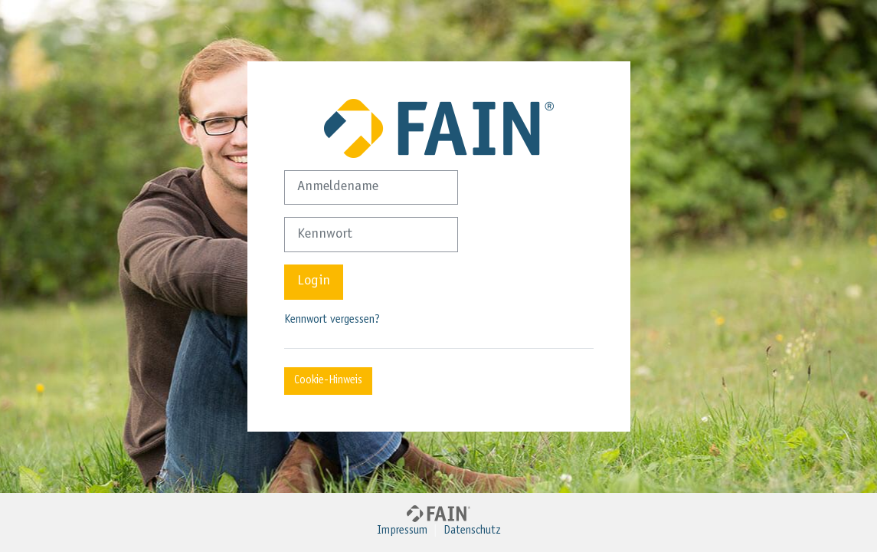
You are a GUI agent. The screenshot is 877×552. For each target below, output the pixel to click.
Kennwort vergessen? (332, 320)
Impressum (402, 531)
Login (313, 281)
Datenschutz (472, 531)
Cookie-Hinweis (328, 380)
